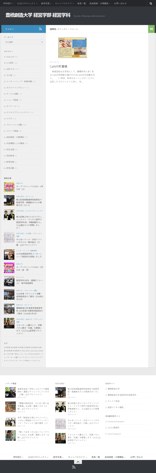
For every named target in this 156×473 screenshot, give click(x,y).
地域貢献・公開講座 (99, 3)
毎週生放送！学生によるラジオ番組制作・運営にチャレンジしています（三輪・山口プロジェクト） (33, 391)
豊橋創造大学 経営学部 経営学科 (122, 394)
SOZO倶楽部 (113, 427)
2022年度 (27, 347)
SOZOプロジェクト (26, 3)
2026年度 (16, 350)
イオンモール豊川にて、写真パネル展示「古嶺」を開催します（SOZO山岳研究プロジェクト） (29, 329)
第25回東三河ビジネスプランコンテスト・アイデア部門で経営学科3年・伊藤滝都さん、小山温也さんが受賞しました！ (29, 222)
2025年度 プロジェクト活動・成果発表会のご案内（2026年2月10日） (29, 296)
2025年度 (9, 350)
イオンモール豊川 (12, 357)
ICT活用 (9, 62)
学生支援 (10, 149)
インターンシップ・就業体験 (19, 81)
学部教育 (10, 155)
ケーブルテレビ (34, 360)
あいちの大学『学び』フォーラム (16, 354)
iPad (23, 350)
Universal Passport (116, 421)
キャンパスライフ (63, 3)
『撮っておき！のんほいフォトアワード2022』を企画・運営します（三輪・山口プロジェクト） (33, 434)
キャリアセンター (12, 360)
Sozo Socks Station (36, 350)
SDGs (27, 350)
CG (20, 350)
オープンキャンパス (26, 357)
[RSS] (40, 28)
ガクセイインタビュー (16, 87)
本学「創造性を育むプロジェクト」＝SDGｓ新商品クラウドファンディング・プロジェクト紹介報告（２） (33, 420)
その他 (9, 75)
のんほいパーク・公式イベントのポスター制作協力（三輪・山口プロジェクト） (29, 242)
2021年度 (20, 347)
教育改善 (10, 161)
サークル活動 (12, 93)
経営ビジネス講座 (115, 407)
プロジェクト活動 (14, 124)
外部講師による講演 (15, 143)
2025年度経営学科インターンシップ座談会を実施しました (29, 255)
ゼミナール (11, 106)
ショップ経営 (12, 99)
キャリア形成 (24, 360)
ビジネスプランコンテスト (18, 112)
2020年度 (14, 347)
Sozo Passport (114, 433)
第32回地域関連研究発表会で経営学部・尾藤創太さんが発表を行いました (29, 202)
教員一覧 (81, 3)
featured (10, 56)
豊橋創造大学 (114, 388)
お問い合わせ (120, 3)
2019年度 (7, 347)
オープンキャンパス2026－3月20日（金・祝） (29, 268)
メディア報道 (12, 130)
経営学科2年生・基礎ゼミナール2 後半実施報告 (29, 281)
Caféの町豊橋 (58, 66)
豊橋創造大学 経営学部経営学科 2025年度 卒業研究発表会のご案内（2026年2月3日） (29, 311)
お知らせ (10, 69)
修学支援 (45, 3)
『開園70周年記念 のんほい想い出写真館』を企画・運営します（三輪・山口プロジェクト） (33, 406)
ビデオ (9, 118)
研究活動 (10, 168)
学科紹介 (7, 3)
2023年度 (34, 347)
